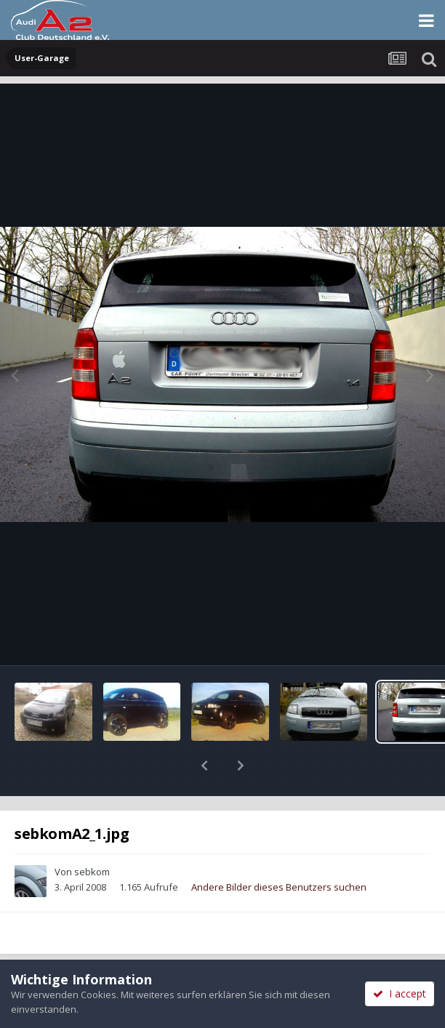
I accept (399, 993)
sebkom (92, 833)
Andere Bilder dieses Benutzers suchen (278, 849)
